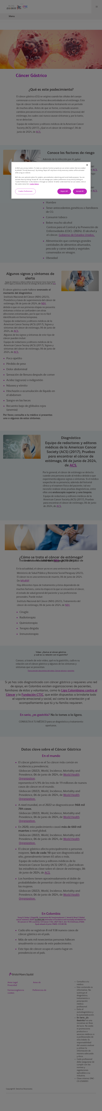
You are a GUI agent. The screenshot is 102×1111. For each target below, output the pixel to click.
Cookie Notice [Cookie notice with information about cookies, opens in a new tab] (34, 184)
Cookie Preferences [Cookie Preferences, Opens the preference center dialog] (25, 191)
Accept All (80, 191)
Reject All (64, 191)
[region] (51, 180)
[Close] (87, 165)
